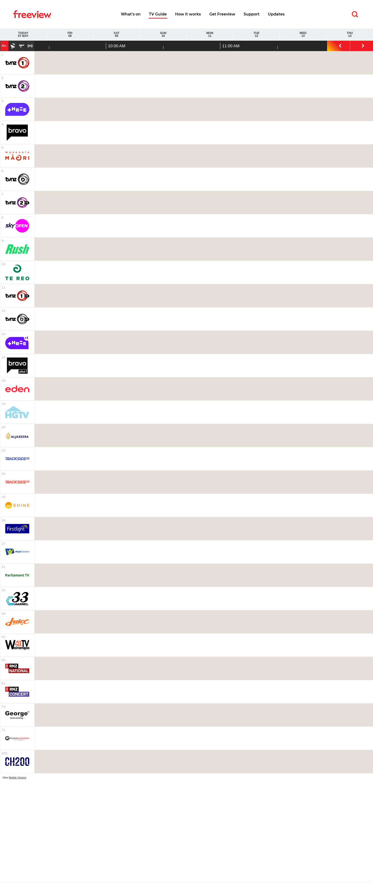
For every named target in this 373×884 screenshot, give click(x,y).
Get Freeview (222, 14)
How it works (188, 14)
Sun (163, 34)
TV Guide (158, 14)
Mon (210, 34)
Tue (256, 34)
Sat (116, 34)
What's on (131, 14)
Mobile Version (17, 777)
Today (23, 34)
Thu (350, 34)
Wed (303, 34)
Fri (70, 34)
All (4, 45)
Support (252, 14)
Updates (276, 14)
